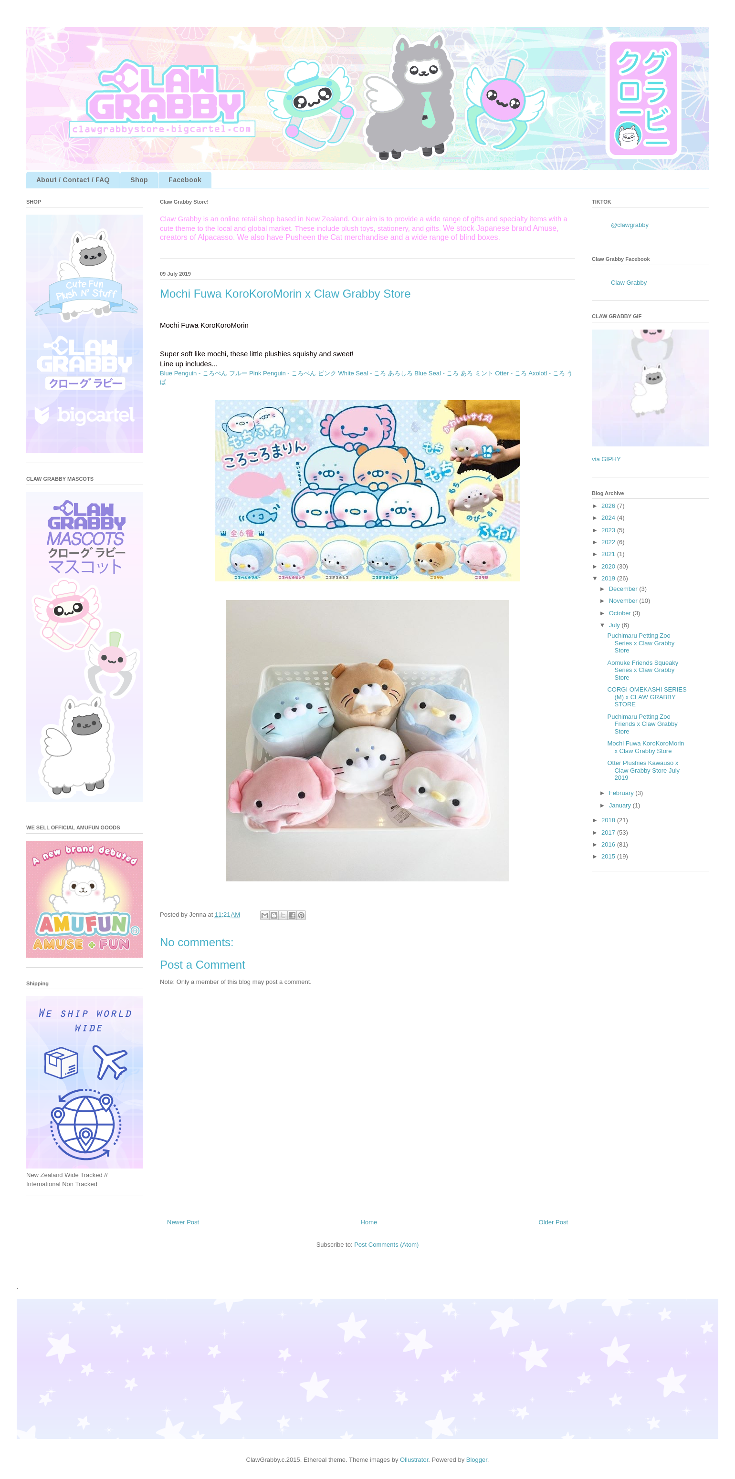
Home (369, 1222)
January (621, 805)
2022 (609, 542)
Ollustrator (414, 1459)
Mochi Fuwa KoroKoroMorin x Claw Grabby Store (645, 747)
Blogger (476, 1459)
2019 (609, 578)
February (622, 792)
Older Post (553, 1222)
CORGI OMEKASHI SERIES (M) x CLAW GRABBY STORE (646, 697)
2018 (609, 820)
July (615, 625)
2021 (609, 554)
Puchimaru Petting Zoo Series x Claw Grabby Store (640, 643)
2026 (609, 505)
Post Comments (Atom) (386, 1244)
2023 (609, 530)
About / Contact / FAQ (73, 180)
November (624, 600)
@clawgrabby (630, 224)
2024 (609, 517)
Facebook (184, 180)
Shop (139, 180)
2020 (609, 566)
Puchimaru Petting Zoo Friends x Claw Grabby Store (642, 724)
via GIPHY (606, 459)
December (624, 588)
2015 (609, 856)
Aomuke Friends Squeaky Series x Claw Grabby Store (642, 670)
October (621, 613)
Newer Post (183, 1222)
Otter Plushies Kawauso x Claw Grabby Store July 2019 (643, 770)
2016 (609, 844)
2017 (609, 832)
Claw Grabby (629, 282)
